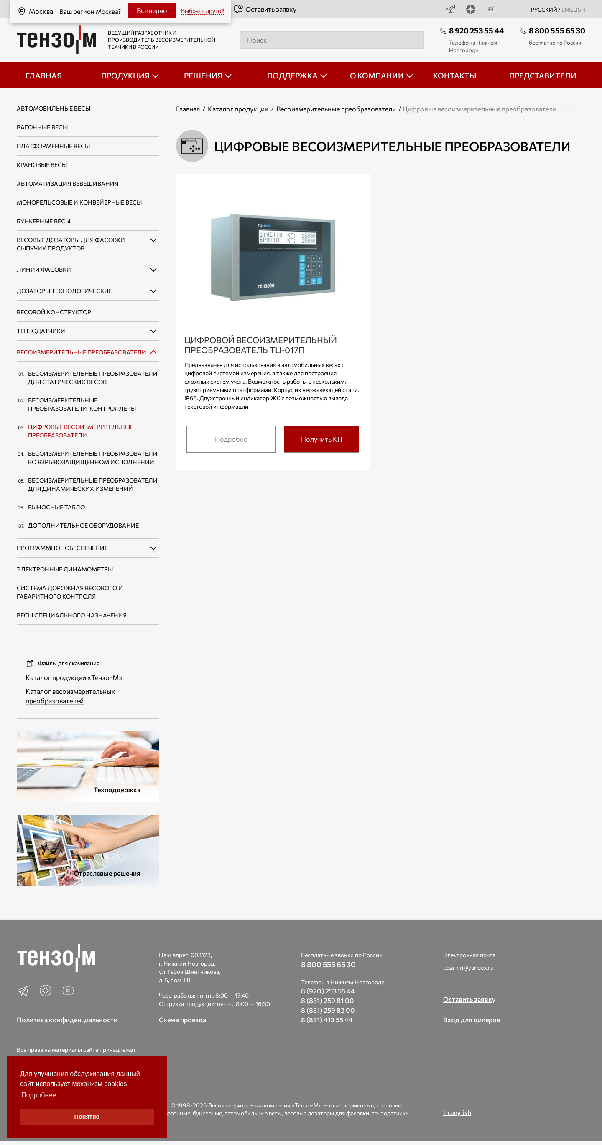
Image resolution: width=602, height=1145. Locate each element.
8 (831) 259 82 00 (328, 1010)
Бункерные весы (43, 221)
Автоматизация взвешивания (67, 183)
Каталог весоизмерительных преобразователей (70, 696)
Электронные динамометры (65, 569)
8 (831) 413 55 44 (327, 1020)
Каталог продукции (238, 109)
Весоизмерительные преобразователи (81, 352)
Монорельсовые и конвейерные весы (79, 202)
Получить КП (321, 439)
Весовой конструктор (54, 312)
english (573, 9)
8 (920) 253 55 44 (328, 991)
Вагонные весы (42, 127)
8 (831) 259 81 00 (327, 1000)
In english (457, 1112)
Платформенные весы (53, 145)
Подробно (231, 439)
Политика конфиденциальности (67, 1020)
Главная (188, 109)
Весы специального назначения (72, 615)
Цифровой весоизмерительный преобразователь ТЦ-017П (260, 345)
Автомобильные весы (53, 108)
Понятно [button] (87, 1116)
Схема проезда (182, 1020)
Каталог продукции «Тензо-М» (74, 677)
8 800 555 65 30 (557, 30)
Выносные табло (56, 507)
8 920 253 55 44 (476, 30)
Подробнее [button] (38, 1095)
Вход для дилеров (471, 1020)
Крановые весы (42, 164)
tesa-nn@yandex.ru (468, 967)
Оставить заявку (264, 9)
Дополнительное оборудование (83, 525)
